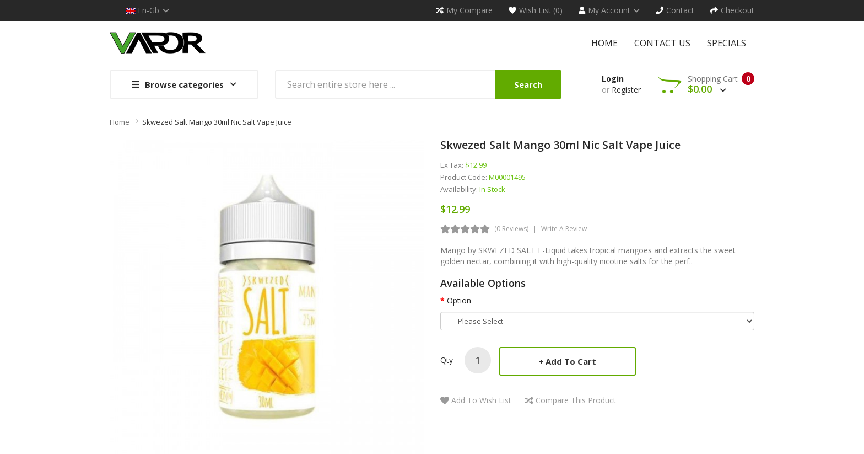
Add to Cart (571, 361)
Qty (446, 360)
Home (119, 122)
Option (459, 300)
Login (613, 78)
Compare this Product (576, 400)
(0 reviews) (511, 228)
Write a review (564, 228)
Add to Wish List (481, 400)
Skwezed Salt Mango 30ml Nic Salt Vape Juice (216, 122)
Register (626, 89)
